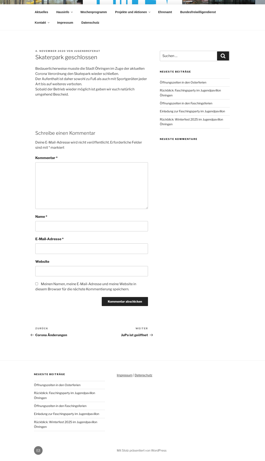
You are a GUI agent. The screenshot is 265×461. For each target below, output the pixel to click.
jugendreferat (87, 51)
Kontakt (42, 22)
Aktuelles (41, 12)
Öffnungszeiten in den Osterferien (183, 82)
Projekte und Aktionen (133, 12)
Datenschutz (90, 22)
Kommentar (46, 158)
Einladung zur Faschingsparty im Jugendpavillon (192, 111)
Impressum (65, 22)
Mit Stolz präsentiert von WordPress (141, 450)
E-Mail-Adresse (49, 239)
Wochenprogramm (93, 12)
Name (41, 217)
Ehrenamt (165, 12)
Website (42, 262)
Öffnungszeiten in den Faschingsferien (186, 103)
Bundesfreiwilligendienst (198, 12)
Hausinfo (64, 12)
